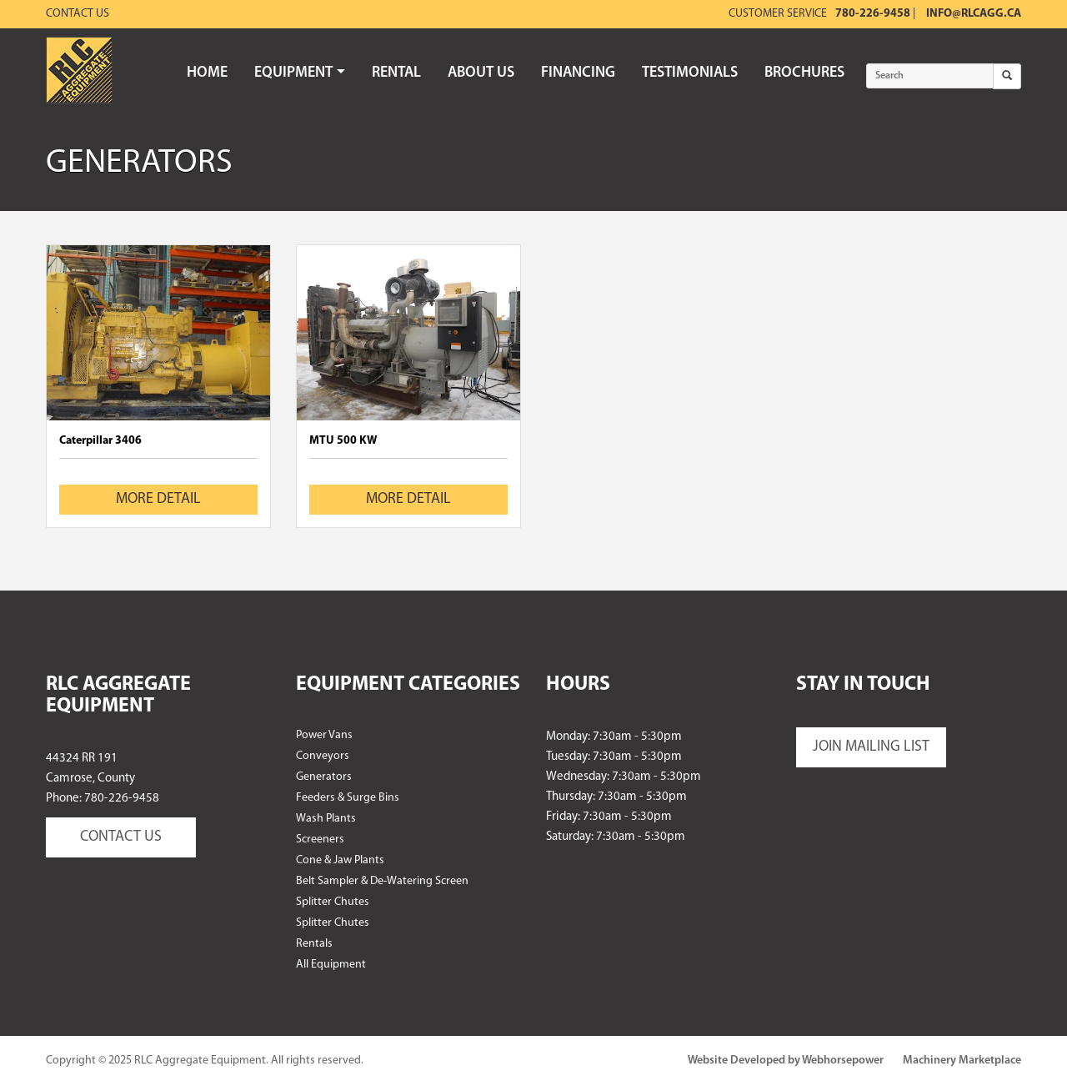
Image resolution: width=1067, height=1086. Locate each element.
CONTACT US (121, 837)
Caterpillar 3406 (100, 441)
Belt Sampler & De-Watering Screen (382, 881)
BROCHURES (804, 73)
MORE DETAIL (158, 499)
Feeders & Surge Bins (347, 798)
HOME (207, 73)
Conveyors (322, 756)
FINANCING (578, 73)
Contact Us (77, 14)
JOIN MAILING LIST (871, 747)
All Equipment (331, 964)
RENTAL (396, 73)
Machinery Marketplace (962, 1060)
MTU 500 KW (343, 441)
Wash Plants (326, 818)
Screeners (320, 839)
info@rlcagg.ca (973, 14)
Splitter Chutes (332, 902)
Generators (324, 777)
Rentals (314, 944)
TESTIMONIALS (690, 73)
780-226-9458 (872, 14)
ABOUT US (481, 73)
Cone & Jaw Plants (340, 860)
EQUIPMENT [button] (299, 73)
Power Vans (324, 735)
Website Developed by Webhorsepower (786, 1060)
